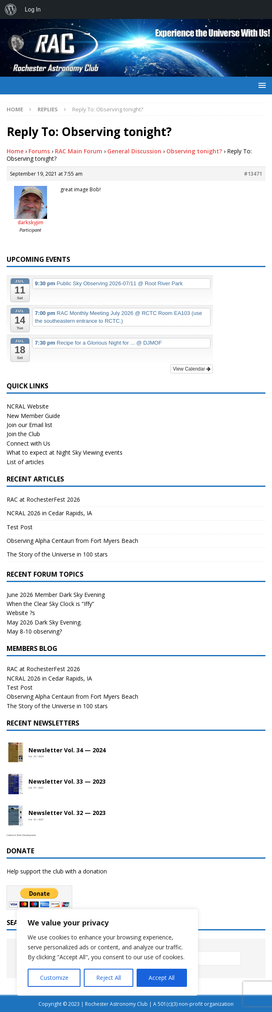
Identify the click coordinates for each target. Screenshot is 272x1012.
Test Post (20, 527)
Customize (54, 977)
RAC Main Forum (78, 151)
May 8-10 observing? (34, 631)
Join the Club (23, 434)
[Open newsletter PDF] (16, 752)
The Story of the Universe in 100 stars (57, 554)
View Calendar (192, 369)
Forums (39, 151)
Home (15, 151)
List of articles (25, 462)
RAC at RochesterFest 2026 (43, 499)
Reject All (108, 977)
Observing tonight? (194, 151)
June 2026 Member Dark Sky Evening (56, 595)
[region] (107, 952)
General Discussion (134, 151)
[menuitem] (10, 9)
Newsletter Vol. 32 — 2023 (67, 813)
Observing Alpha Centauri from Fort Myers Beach (72, 541)
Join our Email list (29, 425)
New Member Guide (33, 416)
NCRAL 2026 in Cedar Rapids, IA (49, 513)
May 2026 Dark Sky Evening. (44, 622)
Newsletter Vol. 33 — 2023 (67, 781)
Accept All (162, 977)
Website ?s (21, 613)
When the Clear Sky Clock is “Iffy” (50, 604)
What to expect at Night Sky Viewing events (65, 452)
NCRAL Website (28, 406)
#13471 (253, 173)
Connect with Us (28, 443)
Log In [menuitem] (32, 9)
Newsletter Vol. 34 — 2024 (67, 750)
